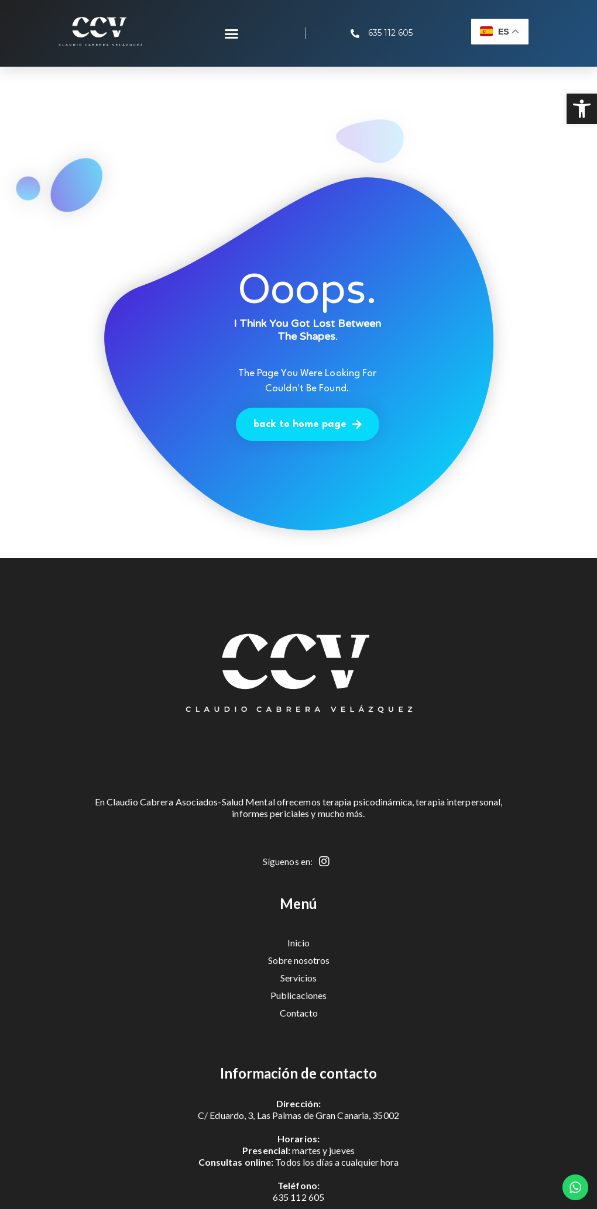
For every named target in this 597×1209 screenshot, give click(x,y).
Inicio (298, 942)
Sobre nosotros (299, 960)
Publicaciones (298, 995)
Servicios (298, 977)
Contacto (299, 1012)
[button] (582, 109)
